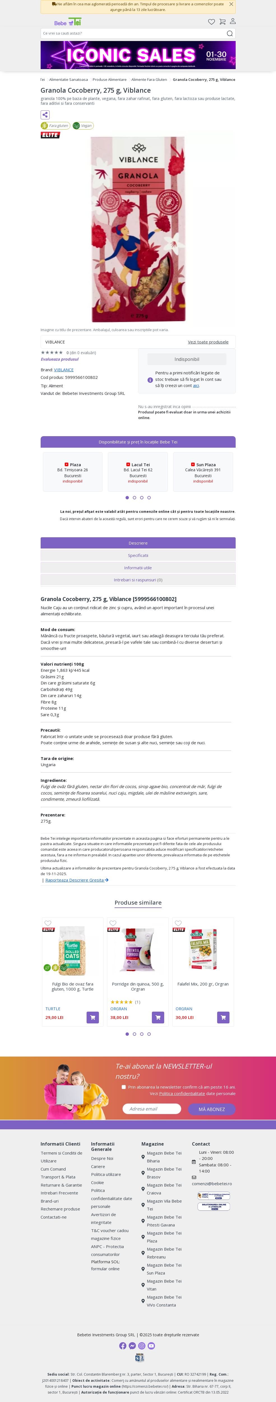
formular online (105, 1268)
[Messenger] (132, 1345)
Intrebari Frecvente (59, 1193)
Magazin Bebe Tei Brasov (162, 1173)
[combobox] (138, 33)
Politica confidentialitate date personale (111, 1198)
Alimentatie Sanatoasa (68, 79)
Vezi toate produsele (208, 342)
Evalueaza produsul (59, 359)
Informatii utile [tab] (138, 567)
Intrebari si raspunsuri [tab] (138, 579)
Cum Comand (53, 1169)
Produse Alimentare (110, 79)
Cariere (98, 1166)
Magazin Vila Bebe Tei (162, 1205)
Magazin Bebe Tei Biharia (162, 1157)
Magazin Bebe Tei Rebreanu (162, 1253)
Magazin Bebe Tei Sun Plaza (162, 1269)
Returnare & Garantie (61, 1185)
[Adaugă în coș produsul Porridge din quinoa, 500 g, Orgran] (158, 1017)
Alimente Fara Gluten (149, 79)
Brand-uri (50, 1201)
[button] (127, 498)
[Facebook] (122, 1345)
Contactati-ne (54, 1217)
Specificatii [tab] (138, 555)
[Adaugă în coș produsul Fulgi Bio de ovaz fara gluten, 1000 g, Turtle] (93, 1017)
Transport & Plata (58, 1177)
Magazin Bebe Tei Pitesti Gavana (162, 1221)
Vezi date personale (193, 1093)
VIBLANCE (64, 369)
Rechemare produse (60, 1209)
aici (196, 385)
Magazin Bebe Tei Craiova (162, 1189)
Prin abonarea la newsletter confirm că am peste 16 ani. (182, 1087)
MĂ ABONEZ (212, 1109)
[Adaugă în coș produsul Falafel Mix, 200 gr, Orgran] (223, 1017)
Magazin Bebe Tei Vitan (162, 1285)
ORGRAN (118, 1008)
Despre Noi (102, 1158)
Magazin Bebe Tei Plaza (162, 1237)
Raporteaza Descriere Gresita (76, 880)
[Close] (231, 4)
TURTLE (52, 1008)
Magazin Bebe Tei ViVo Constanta (162, 1301)
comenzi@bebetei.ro (212, 1183)
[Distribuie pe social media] (45, 114)
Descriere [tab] (138, 543)
